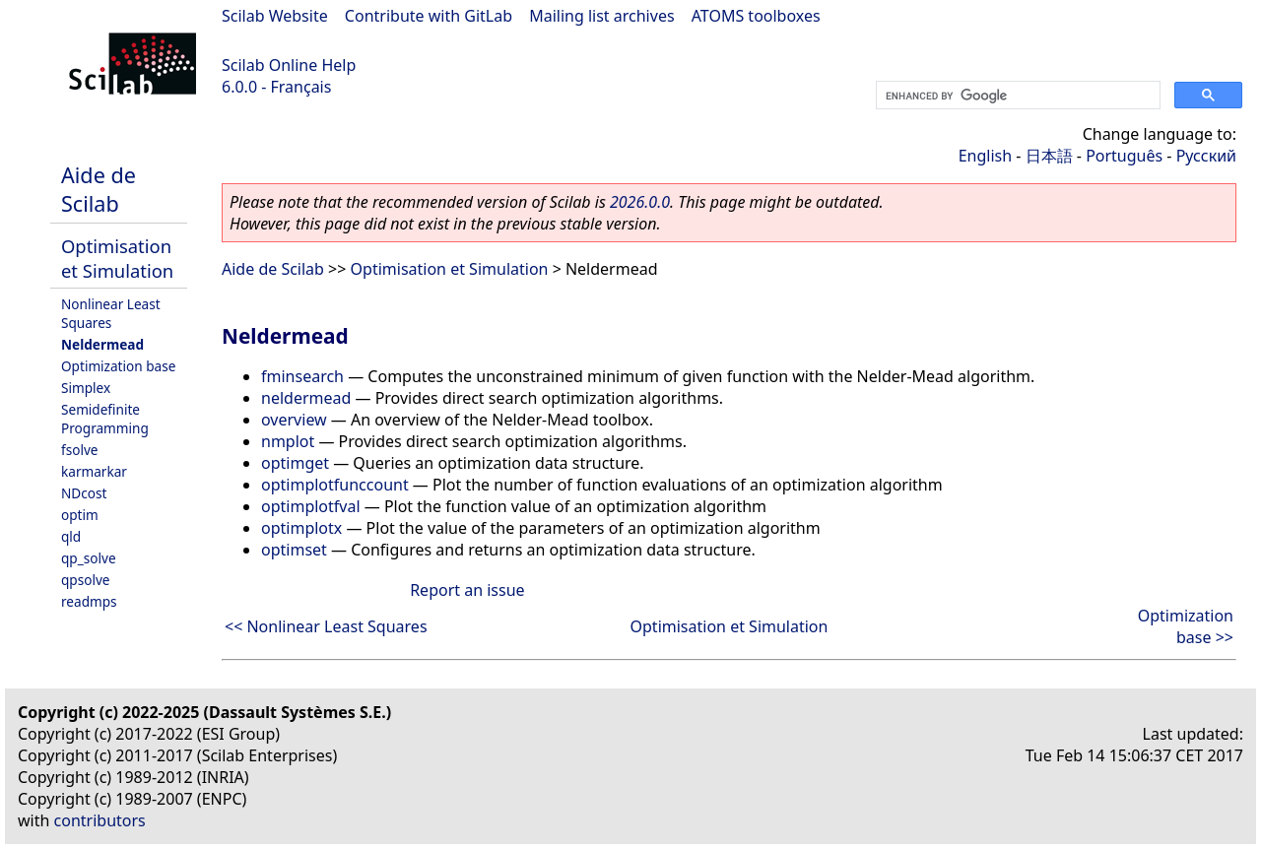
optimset (294, 549)
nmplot (287, 441)
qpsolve (85, 579)
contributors (100, 820)
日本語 (1049, 155)
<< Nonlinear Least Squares (326, 626)
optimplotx (301, 528)
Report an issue (467, 590)
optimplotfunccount (335, 484)
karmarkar (94, 471)
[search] (1016, 95)
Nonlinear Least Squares (111, 313)
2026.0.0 (640, 202)
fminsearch (302, 376)
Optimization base (118, 366)
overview (294, 419)
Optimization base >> (1185, 626)
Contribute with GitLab (428, 16)
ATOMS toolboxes (756, 16)
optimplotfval (311, 506)
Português (1124, 155)
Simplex (85, 387)
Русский (1206, 155)
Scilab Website (275, 16)
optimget (295, 463)
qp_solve (88, 558)
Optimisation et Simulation (117, 258)
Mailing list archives (601, 16)
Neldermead (102, 344)
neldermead (306, 398)
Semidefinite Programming (105, 418)
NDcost (83, 493)
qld (71, 536)
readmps (89, 601)
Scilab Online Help (289, 65)
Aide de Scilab (98, 189)
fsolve (80, 449)
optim (80, 514)
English (985, 155)
